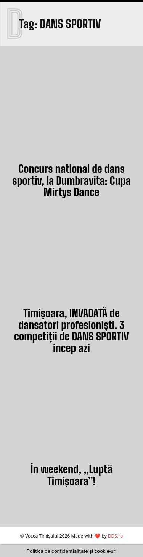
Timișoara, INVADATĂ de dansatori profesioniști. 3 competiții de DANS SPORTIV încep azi (71, 330)
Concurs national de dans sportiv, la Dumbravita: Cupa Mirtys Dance (71, 180)
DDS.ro (115, 536)
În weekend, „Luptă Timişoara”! (71, 475)
